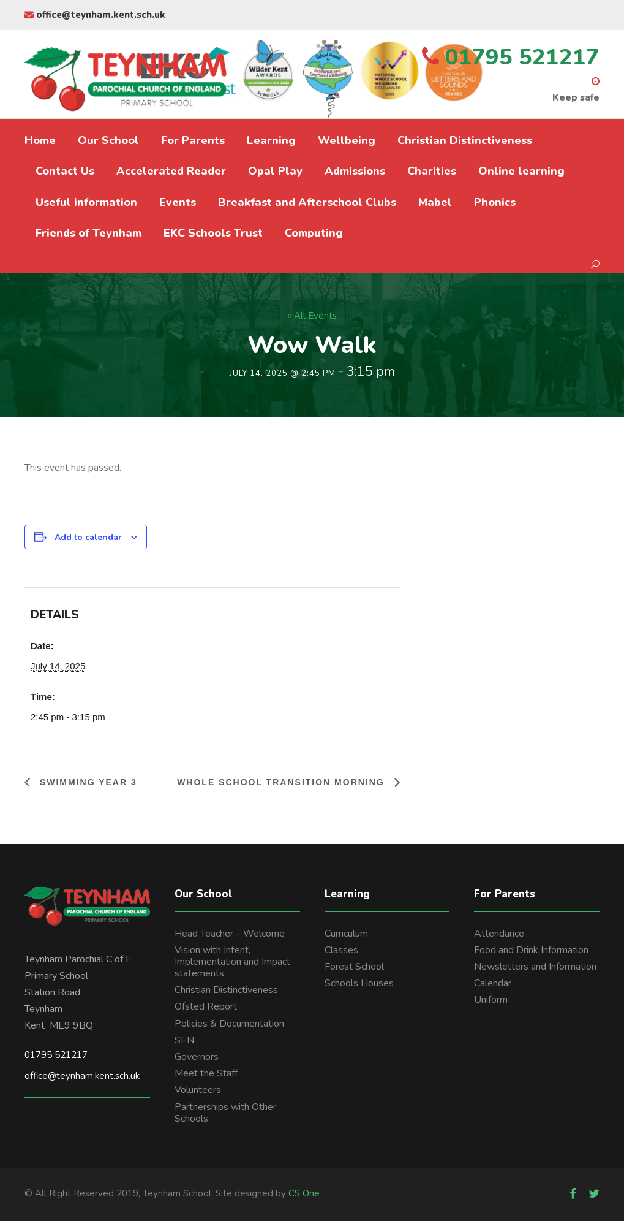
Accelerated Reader (171, 171)
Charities (431, 171)
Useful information (86, 202)
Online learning (521, 171)
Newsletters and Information (535, 966)
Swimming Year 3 (86, 782)
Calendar (492, 983)
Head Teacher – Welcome (230, 933)
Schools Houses (359, 983)
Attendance (499, 933)
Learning (271, 140)
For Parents (193, 140)
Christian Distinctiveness (464, 140)
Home (40, 140)
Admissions (355, 171)
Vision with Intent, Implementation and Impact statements (232, 961)
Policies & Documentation (229, 1023)
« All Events (312, 316)
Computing (314, 233)
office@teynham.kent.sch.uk (94, 15)
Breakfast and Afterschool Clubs (307, 202)
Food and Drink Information (531, 950)
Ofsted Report (206, 1006)
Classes (341, 950)
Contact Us (65, 171)
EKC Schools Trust (213, 233)
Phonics (495, 202)
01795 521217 (56, 1055)
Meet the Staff (206, 1073)
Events (177, 202)
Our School (108, 140)
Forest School (354, 966)
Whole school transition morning (282, 782)
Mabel (435, 202)
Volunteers (198, 1090)
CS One (304, 1193)
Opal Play (275, 171)
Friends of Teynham (88, 233)
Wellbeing (346, 140)
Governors (197, 1056)
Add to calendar (88, 537)
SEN (184, 1040)
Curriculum (346, 933)
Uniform (491, 999)
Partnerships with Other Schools (225, 1112)
